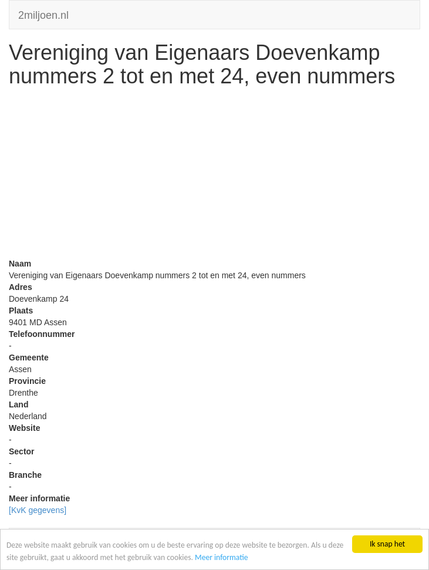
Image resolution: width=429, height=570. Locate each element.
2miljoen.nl (43, 13)
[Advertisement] (214, 175)
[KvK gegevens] (37, 510)
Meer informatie (221, 557)
